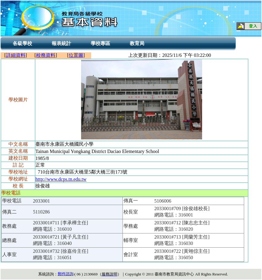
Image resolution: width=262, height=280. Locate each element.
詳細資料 (15, 55)
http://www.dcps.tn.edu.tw (61, 179)
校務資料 (45, 55)
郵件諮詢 (66, 274)
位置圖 (76, 55)
